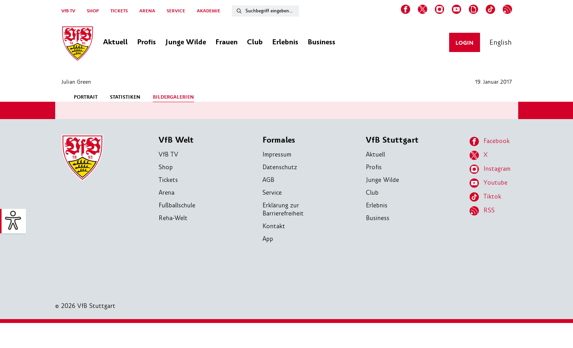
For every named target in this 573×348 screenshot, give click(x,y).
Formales (278, 140)
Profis (374, 167)
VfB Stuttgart (392, 140)
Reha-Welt (173, 218)
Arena (166, 192)
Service (272, 192)
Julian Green (76, 81)
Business (377, 218)
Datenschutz (279, 167)
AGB (268, 180)
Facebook (490, 141)
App (267, 239)
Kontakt (273, 226)
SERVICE (176, 11)
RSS (482, 210)
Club (372, 192)
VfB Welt (176, 140)
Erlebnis (376, 205)
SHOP (93, 11)
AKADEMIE (208, 11)
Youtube (488, 183)
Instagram (490, 169)
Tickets (168, 180)
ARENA (147, 11)
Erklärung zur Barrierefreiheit (283, 209)
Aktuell (375, 154)
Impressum (276, 154)
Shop (166, 167)
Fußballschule (177, 205)
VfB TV (68, 11)
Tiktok (485, 197)
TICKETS (119, 11)
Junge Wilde (382, 180)
